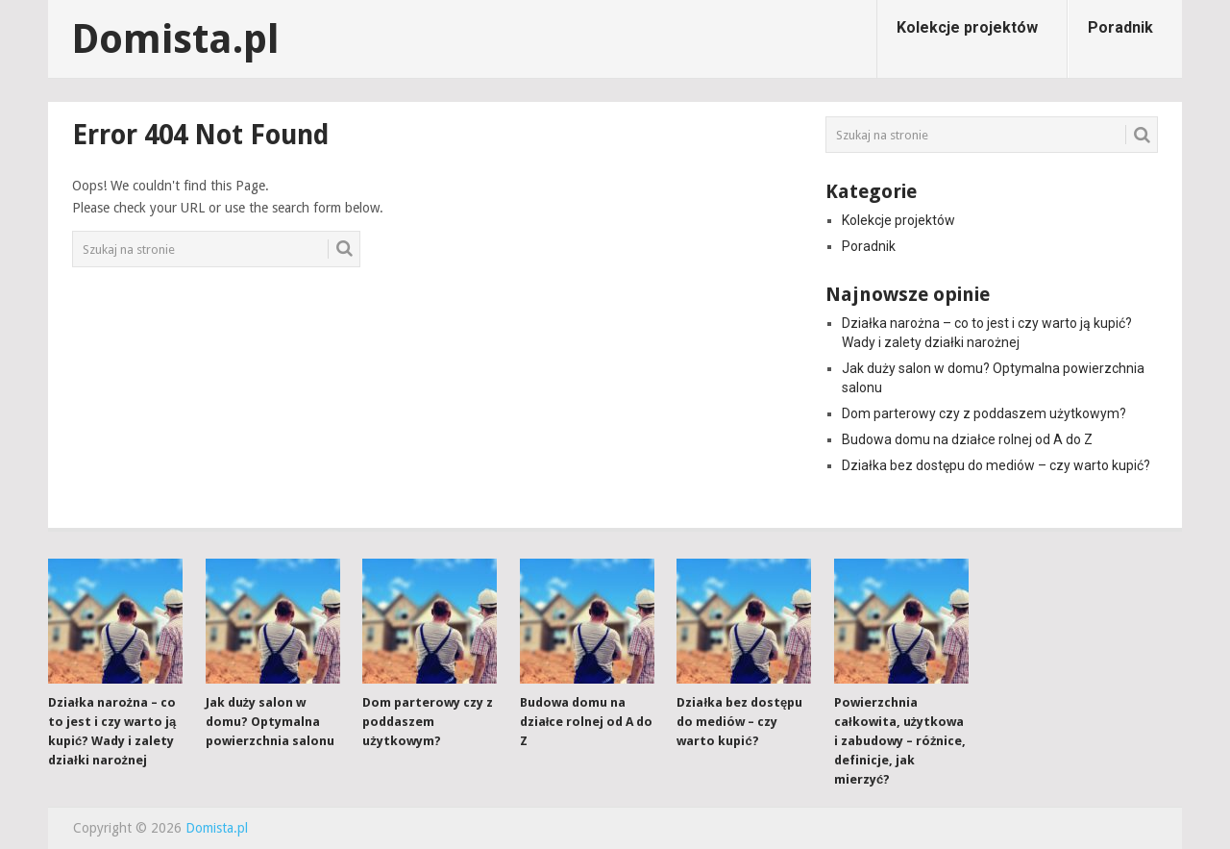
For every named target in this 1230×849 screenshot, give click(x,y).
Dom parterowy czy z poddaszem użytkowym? (984, 413)
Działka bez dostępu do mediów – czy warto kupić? (996, 465)
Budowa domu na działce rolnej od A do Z (967, 439)
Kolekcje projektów (967, 27)
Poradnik (1120, 27)
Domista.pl (175, 39)
